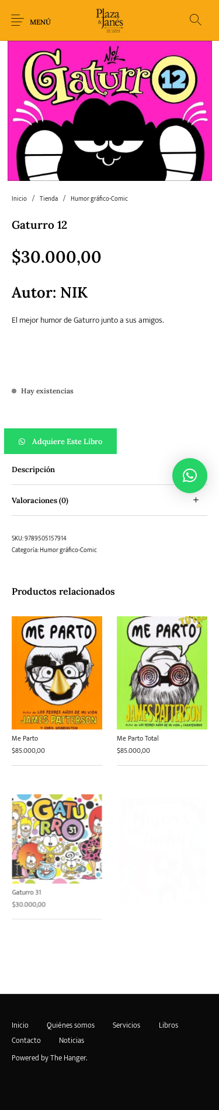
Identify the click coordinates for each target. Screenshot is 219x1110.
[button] (109, 441)
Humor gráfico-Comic (99, 199)
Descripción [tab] (33, 469)
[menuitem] (19, 1025)
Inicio (19, 199)
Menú (40, 22)
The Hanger (68, 1058)
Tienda (49, 199)
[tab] (109, 469)
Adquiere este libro (67, 441)
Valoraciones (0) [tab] (40, 500)
